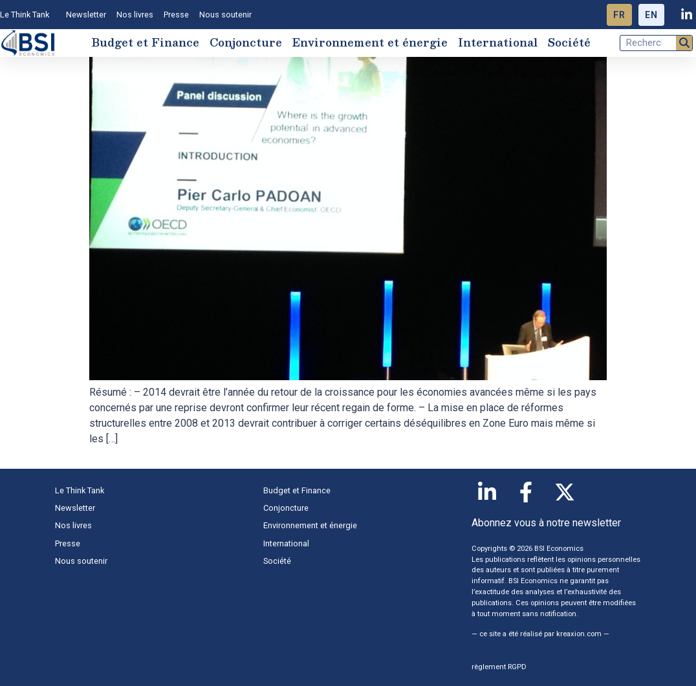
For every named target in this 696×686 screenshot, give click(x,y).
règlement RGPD (499, 667)
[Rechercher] (684, 43)
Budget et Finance (145, 42)
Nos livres (134, 14)
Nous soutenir (225, 14)
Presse (176, 14)
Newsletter (86, 14)
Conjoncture (246, 42)
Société (569, 42)
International (498, 42)
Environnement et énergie (370, 42)
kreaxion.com (579, 634)
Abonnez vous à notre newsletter (546, 523)
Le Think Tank (28, 14)
